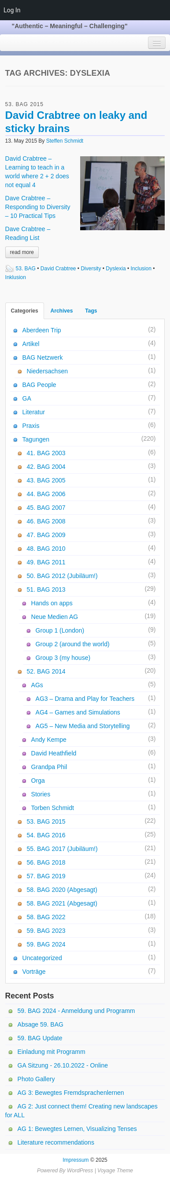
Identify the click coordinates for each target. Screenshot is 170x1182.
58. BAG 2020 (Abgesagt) (62, 889)
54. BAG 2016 (46, 835)
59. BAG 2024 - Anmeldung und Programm (76, 1010)
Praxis (31, 425)
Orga (38, 780)
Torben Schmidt (52, 807)
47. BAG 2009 (46, 534)
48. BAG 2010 (46, 548)
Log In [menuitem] (12, 10)
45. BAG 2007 (46, 507)
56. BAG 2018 (46, 862)
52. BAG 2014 (46, 671)
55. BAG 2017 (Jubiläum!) (62, 848)
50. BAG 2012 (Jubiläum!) (62, 575)
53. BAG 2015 (24, 104)
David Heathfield (54, 753)
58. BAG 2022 (46, 917)
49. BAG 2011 (46, 562)
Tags (91, 311)
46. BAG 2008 (46, 521)
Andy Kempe (49, 739)
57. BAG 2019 (46, 876)
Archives (62, 311)
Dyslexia (116, 268)
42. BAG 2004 (46, 466)
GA (26, 398)
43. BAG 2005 (46, 480)
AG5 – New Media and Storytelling (83, 725)
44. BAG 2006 (46, 493)
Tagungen (36, 439)
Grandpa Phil (49, 766)
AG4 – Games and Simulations (78, 712)
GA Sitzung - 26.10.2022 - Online (63, 1065)
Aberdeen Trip (41, 330)
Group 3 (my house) (63, 657)
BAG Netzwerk (42, 357)
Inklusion (15, 277)
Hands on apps (52, 603)
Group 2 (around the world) (73, 644)
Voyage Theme (115, 1170)
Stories (41, 794)
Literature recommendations (56, 1142)
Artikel (31, 343)
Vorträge (34, 971)
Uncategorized (42, 957)
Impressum (76, 1160)
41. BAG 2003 (46, 453)
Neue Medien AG (54, 616)
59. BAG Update (40, 1038)
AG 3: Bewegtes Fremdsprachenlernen (71, 1092)
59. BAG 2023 (46, 930)
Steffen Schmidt (65, 141)
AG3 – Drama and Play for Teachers (85, 698)
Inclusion (141, 268)
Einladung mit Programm (51, 1051)
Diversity (91, 268)
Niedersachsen (47, 371)
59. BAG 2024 (46, 944)
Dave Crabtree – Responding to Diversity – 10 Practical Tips (37, 207)
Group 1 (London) (60, 630)
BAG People (39, 384)
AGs (37, 685)
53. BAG (26, 268)
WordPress (80, 1170)
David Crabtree (58, 268)
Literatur (33, 412)
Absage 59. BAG (40, 1024)
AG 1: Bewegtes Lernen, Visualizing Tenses (77, 1128)
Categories (24, 311)
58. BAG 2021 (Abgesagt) (62, 903)
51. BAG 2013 (46, 589)
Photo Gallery (36, 1079)
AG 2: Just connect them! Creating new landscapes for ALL (81, 1111)
